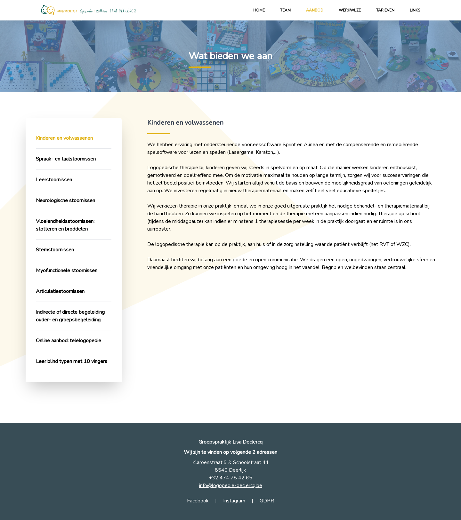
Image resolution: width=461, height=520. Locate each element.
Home (259, 10)
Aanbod (314, 10)
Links (415, 10)
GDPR (267, 500)
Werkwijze (350, 10)
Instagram (234, 500)
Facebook (198, 500)
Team (285, 10)
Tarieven (385, 10)
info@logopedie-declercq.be (230, 485)
